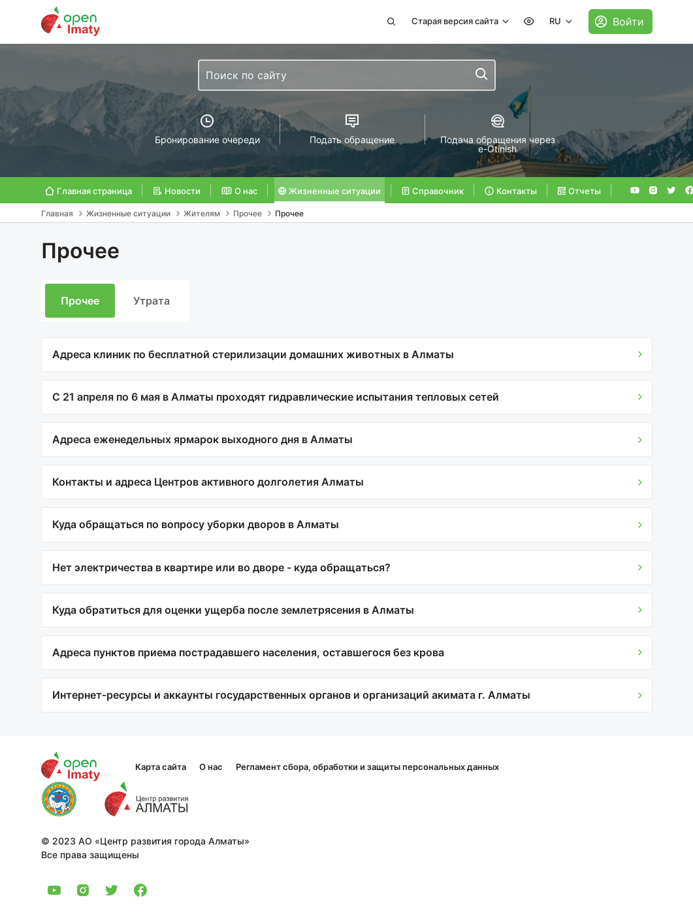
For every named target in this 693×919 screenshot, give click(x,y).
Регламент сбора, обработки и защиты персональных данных (367, 766)
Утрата (151, 300)
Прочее (80, 300)
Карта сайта (160, 766)
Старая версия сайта (455, 21)
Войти (628, 21)
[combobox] (347, 75)
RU (556, 21)
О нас (211, 766)
